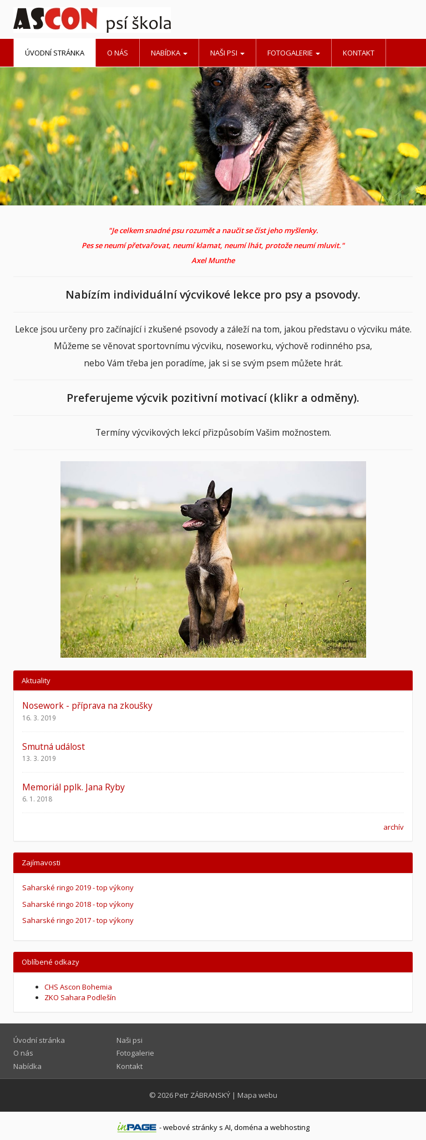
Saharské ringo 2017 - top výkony (78, 920)
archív (393, 827)
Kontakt (358, 53)
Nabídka (169, 53)
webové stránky (190, 1127)
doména (248, 1127)
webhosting (290, 1127)
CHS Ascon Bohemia (78, 987)
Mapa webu (257, 1095)
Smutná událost (53, 746)
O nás (117, 53)
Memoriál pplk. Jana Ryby (73, 787)
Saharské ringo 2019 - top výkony (78, 887)
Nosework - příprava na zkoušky (87, 705)
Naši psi (227, 53)
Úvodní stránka (54, 53)
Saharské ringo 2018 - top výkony (78, 904)
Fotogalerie (293, 53)
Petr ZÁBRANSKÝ (202, 1095)
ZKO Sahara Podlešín (80, 997)
